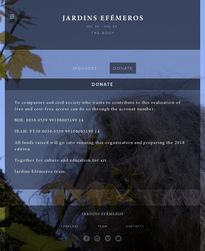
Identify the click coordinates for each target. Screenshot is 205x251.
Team (102, 226)
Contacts (135, 226)
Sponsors (84, 68)
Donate (123, 68)
